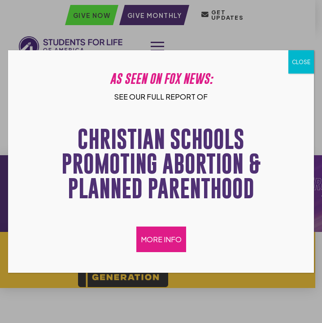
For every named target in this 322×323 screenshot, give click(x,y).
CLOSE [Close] (301, 61)
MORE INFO (161, 239)
